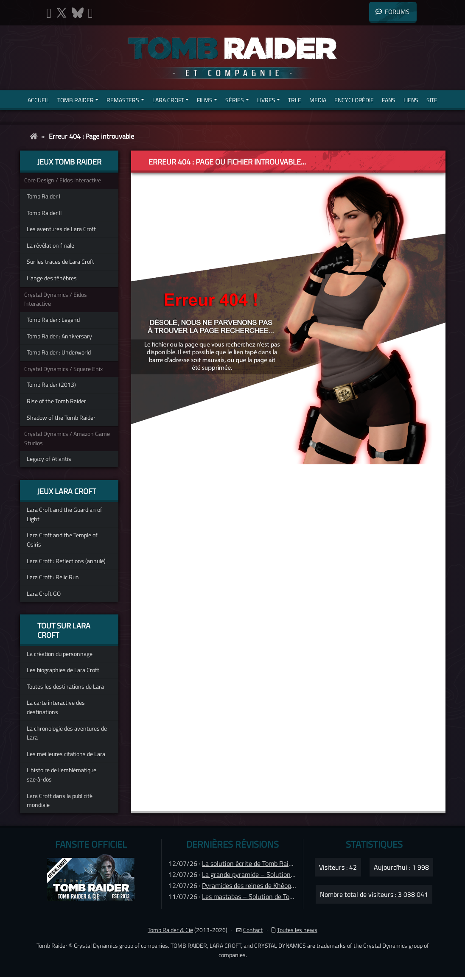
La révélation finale (50, 245)
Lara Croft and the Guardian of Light (64, 514)
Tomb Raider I (43, 196)
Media (317, 99)
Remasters (122, 99)
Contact (249, 930)
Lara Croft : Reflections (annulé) (66, 561)
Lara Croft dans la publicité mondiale (59, 800)
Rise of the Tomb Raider (56, 401)
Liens (410, 99)
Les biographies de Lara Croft (63, 670)
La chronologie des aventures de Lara (67, 733)
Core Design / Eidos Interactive (62, 180)
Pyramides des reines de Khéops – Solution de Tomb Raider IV (290, 885)
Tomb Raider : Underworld (59, 352)
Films (205, 99)
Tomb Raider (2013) (51, 384)
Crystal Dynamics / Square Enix (63, 369)
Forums (392, 12)
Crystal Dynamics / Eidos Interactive (55, 299)
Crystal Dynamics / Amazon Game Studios (67, 438)
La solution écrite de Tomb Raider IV (253, 863)
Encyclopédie (354, 99)
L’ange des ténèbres (52, 278)
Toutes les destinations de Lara (65, 686)
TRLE (294, 99)
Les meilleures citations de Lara (66, 754)
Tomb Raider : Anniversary (59, 336)
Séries (234, 99)
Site (431, 99)
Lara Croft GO (44, 593)
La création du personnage (59, 654)
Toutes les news (294, 930)
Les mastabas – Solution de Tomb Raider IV (264, 896)
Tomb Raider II (44, 213)
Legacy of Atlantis (49, 458)
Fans (388, 99)
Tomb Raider (75, 99)
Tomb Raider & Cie (170, 930)
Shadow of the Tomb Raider (61, 417)
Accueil (38, 99)
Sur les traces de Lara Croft (60, 261)
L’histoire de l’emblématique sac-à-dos (61, 774)
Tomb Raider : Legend (53, 319)
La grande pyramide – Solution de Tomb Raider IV (273, 874)
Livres (266, 99)
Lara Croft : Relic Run (53, 577)
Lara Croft (168, 99)
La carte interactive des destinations (56, 707)
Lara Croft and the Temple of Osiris (62, 539)
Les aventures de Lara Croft (61, 229)
